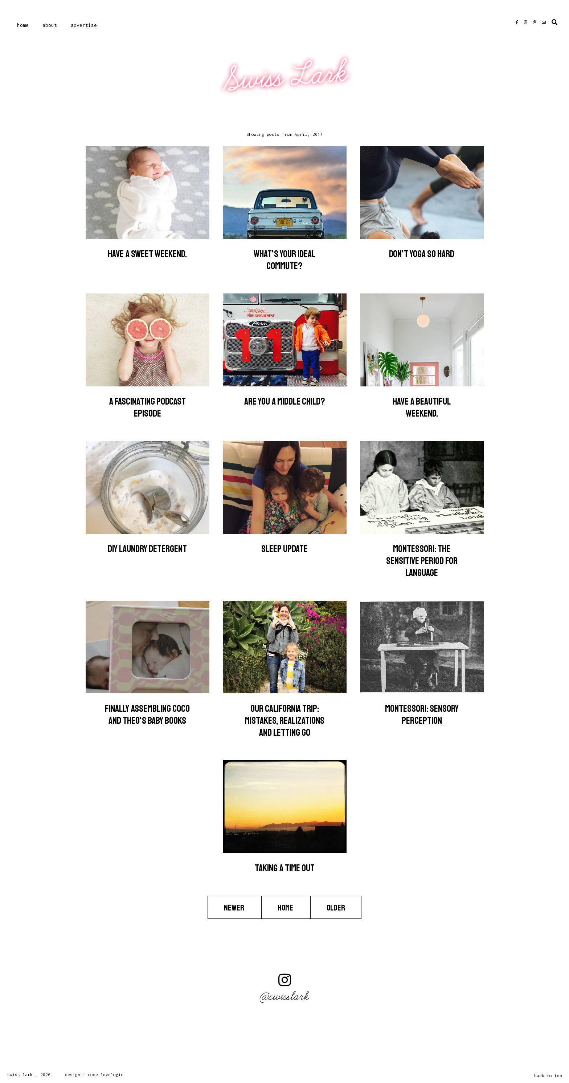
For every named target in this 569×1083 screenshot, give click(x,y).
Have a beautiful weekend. (422, 407)
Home (23, 25)
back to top (548, 1075)
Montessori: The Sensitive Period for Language (422, 561)
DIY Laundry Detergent (147, 549)
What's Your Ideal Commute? (284, 260)
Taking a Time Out (285, 868)
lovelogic (112, 1074)
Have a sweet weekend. (147, 254)
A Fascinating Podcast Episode (147, 407)
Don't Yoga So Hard (421, 254)
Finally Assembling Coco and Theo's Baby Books (147, 715)
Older (336, 907)
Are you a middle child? (284, 401)
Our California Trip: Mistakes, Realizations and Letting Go (284, 721)
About (49, 25)
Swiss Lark (285, 76)
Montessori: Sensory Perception (422, 715)
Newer (234, 907)
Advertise (84, 25)
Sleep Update (284, 549)
